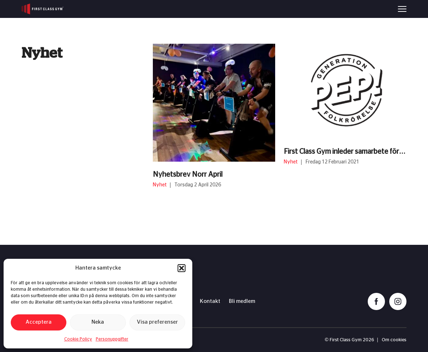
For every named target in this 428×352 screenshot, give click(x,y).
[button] (181, 268)
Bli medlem (242, 301)
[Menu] (402, 9)
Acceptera (38, 322)
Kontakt (210, 301)
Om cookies (394, 340)
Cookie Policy (78, 339)
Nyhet (160, 184)
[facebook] (376, 301)
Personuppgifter (112, 339)
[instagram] (397, 301)
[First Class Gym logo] (43, 9)
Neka (97, 322)
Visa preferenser (157, 322)
